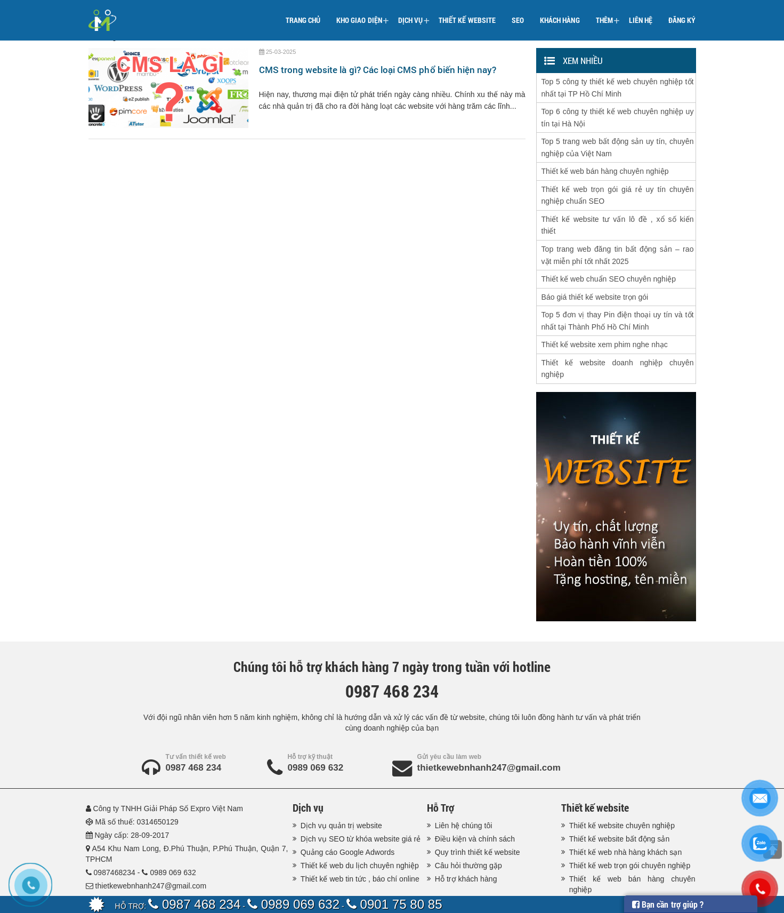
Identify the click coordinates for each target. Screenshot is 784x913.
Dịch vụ (414, 14)
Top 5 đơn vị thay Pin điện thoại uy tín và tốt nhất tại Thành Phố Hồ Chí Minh (617, 298)
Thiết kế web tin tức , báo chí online (360, 844)
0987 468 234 (194, 733)
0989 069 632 (316, 733)
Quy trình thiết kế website (477, 818)
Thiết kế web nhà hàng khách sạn (625, 818)
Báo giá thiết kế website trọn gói (595, 277)
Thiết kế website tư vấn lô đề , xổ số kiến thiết (617, 211)
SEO (518, 13)
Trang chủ (303, 13)
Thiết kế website (467, 13)
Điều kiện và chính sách (475, 804)
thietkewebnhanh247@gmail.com (489, 733)
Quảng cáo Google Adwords (348, 818)
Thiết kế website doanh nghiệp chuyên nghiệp (617, 342)
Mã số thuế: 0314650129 (137, 787)
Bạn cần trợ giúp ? (668, 904)
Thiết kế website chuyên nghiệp (622, 791)
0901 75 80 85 (394, 904)
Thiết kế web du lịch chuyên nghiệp (360, 831)
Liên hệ (640, 13)
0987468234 (115, 838)
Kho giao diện (362, 14)
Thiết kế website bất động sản (619, 804)
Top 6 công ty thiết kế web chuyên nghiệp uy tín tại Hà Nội (617, 113)
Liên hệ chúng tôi (463, 791)
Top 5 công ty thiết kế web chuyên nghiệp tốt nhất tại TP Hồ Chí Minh (617, 85)
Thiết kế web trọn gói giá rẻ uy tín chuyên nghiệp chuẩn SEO (617, 184)
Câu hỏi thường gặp (468, 831)
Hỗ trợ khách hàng (466, 844)
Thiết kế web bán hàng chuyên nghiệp (605, 162)
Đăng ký (682, 13)
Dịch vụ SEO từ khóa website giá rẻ (361, 804)
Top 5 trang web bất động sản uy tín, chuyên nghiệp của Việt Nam (617, 140)
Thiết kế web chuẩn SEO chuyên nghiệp (608, 260)
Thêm (608, 14)
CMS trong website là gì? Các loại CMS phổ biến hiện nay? (378, 69)
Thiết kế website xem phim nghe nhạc (604, 320)
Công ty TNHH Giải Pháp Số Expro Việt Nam (169, 774)
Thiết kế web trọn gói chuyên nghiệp (630, 831)
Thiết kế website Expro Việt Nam (321, 884)
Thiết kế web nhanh (228, 884)
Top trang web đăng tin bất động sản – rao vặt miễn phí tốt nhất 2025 (617, 238)
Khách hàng (560, 13)
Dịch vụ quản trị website (341, 791)
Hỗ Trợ (440, 773)
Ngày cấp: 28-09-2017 (132, 801)
